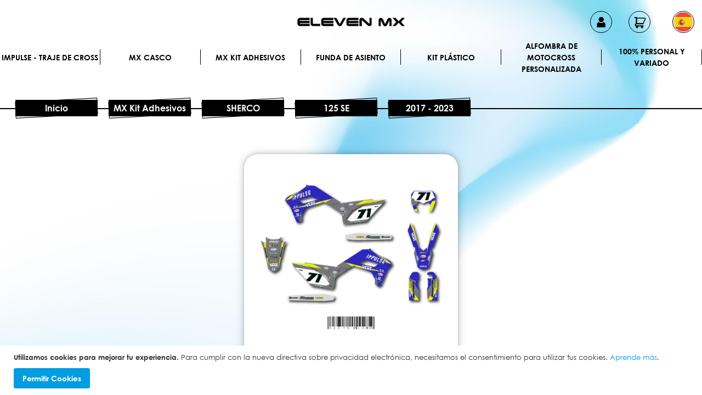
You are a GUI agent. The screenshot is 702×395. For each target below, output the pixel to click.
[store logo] (351, 22)
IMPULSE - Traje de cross (50, 57)
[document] (352, 370)
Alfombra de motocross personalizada (551, 57)
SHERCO (243, 108)
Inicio (56, 108)
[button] (683, 22)
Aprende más (633, 357)
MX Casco (150, 57)
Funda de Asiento (351, 57)
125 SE (336, 108)
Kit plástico (451, 57)
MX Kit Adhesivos (250, 57)
